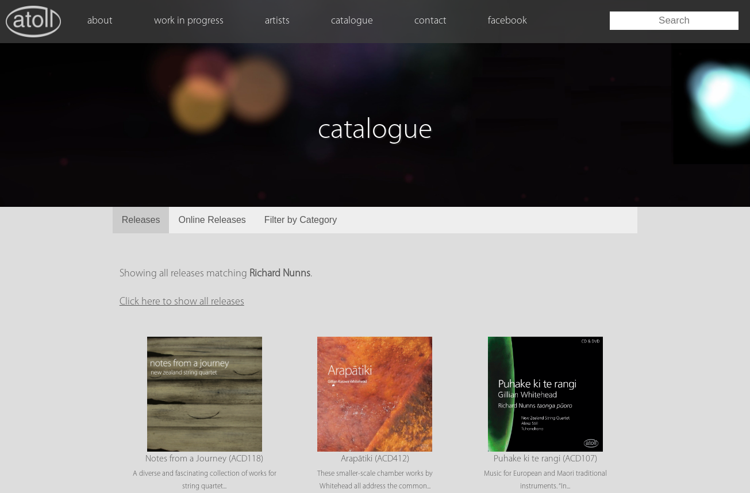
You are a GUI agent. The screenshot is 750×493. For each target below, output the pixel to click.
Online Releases (211, 220)
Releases (141, 220)
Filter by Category (300, 220)
